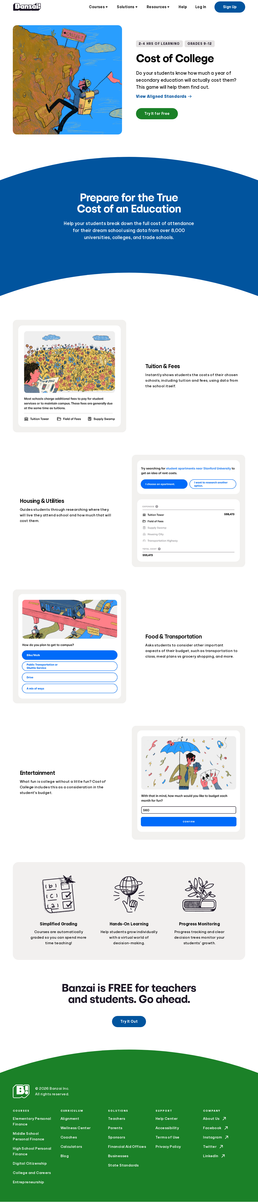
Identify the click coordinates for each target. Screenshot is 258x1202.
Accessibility (167, 1128)
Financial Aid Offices (127, 1147)
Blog (65, 1156)
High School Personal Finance (32, 1151)
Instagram (216, 1137)
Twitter (213, 1147)
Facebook (216, 1128)
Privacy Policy (168, 1147)
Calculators (71, 1147)
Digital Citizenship (30, 1164)
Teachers (116, 1119)
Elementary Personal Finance (32, 1121)
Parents (115, 1128)
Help (183, 7)
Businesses (118, 1156)
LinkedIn (214, 1156)
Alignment (70, 1119)
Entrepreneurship (28, 1182)
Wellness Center (76, 1128)
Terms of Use (168, 1137)
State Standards (123, 1165)
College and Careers (32, 1173)
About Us (215, 1119)
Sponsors (116, 1137)
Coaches (69, 1137)
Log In (200, 7)
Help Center (167, 1119)
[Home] (27, 7)
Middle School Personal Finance (28, 1136)
